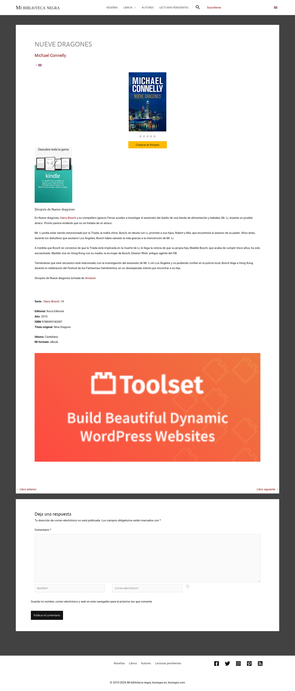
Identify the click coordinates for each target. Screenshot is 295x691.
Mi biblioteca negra (38, 7)
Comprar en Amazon (147, 144)
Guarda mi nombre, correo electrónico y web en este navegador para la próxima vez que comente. (92, 599)
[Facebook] (217, 661)
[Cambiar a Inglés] (275, 7)
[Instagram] (238, 661)
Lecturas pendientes (166, 660)
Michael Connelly (50, 55)
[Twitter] (228, 661)
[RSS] (259, 661)
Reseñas (121, 660)
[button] (134, 7)
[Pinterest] (249, 661)
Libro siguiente (268, 488)
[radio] (140, 136)
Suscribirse (214, 7)
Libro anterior (26, 488)
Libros (134, 660)
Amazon (90, 277)
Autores (145, 660)
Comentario (43, 528)
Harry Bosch (67, 217)
